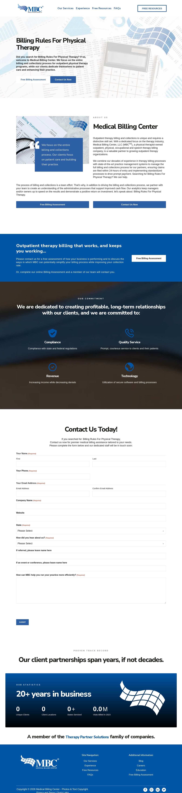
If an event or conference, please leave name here (41, 559)
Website (20, 510)
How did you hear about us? (35, 534)
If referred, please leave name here (34, 547)
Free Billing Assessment (148, 259)
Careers (141, 762)
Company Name (28, 497)
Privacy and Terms (45, 789)
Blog (141, 757)
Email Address (22, 485)
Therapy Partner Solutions (87, 733)
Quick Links (63, 789)
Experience (82, 8)
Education (141, 766)
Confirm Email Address (103, 485)
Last (94, 455)
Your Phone (26, 467)
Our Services (65, 8)
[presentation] (36, 608)
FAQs (117, 8)
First (18, 455)
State (23, 522)
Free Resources (101, 8)
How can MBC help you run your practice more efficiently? (50, 572)
